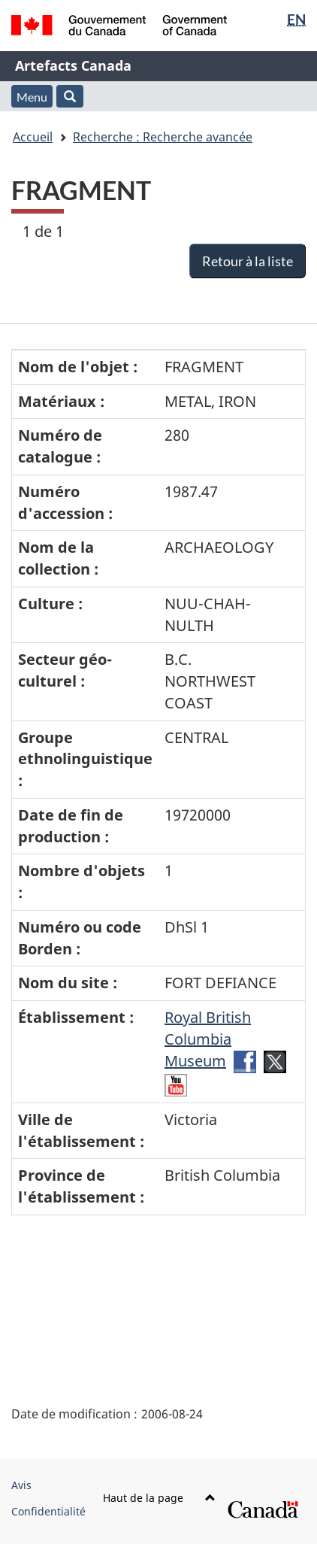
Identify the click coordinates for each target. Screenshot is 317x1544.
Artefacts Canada (73, 65)
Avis (21, 1485)
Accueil (33, 137)
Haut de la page (159, 1498)
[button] (69, 96)
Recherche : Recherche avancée (162, 137)
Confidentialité (48, 1511)
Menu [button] (32, 96)
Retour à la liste (247, 261)
